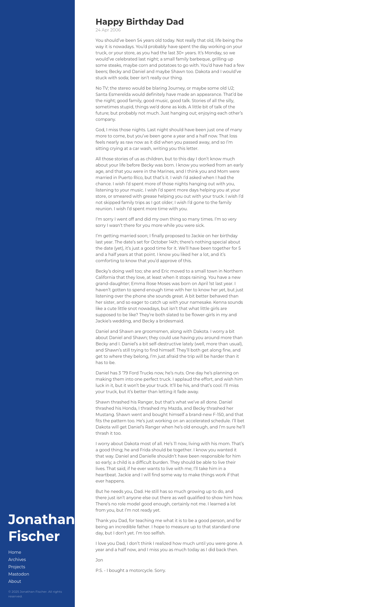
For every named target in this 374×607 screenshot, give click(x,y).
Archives (17, 559)
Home (14, 552)
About (14, 581)
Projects (16, 566)
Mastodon (18, 574)
